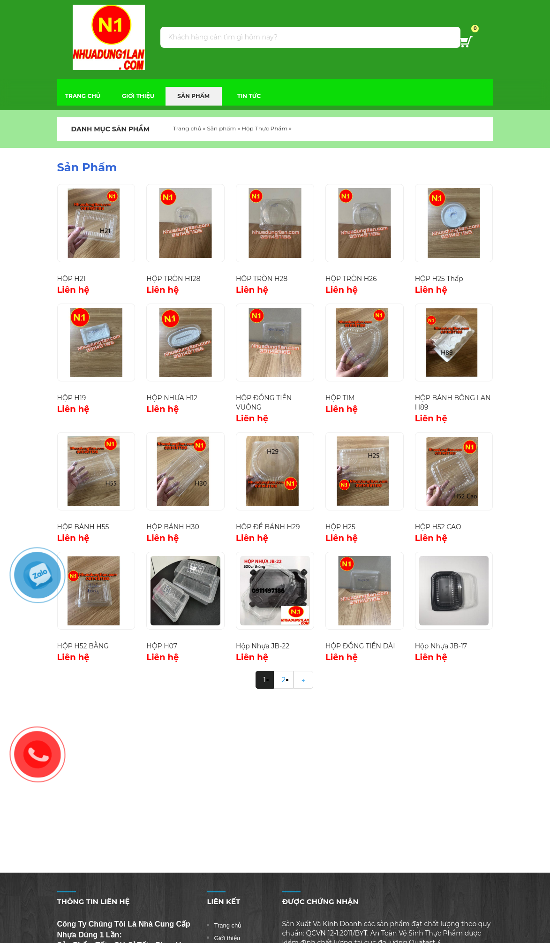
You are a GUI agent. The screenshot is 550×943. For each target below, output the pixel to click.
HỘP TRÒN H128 (173, 278)
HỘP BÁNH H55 (83, 527)
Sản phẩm (221, 128)
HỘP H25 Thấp (439, 278)
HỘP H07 (161, 646)
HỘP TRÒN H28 (261, 278)
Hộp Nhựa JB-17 (441, 646)
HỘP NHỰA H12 (171, 398)
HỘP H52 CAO (438, 527)
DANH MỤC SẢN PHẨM (103, 129)
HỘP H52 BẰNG (83, 646)
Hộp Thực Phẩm (264, 128)
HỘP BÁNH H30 (172, 527)
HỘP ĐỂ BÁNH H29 (268, 527)
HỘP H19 (71, 398)
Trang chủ (187, 128)
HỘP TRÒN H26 (351, 278)
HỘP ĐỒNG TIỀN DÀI (360, 646)
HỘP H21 (71, 278)
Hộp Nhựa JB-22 (262, 646)
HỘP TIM (339, 398)
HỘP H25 (340, 527)
